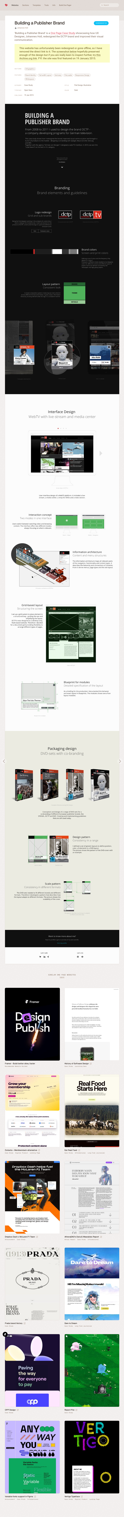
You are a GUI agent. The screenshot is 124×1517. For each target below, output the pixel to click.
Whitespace (29, 79)
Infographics (30, 69)
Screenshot (101, 23)
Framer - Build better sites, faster (20, 1063)
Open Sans (28, 90)
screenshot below (66, 51)
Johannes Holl (22, 28)
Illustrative (87, 85)
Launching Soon (81, 1066)
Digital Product (21, 1153)
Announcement (10, 1239)
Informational (80, 1153)
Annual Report (70, 1239)
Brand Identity (30, 75)
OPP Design (10, 1410)
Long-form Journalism (96, 1153)
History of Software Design (77, 1063)
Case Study (28, 85)
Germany (58, 75)
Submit (62, 977)
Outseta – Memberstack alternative (21, 1150)
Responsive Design (82, 75)
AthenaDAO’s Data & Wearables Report (82, 1236)
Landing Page (35, 1153)
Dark (76, 90)
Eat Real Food (71, 1150)
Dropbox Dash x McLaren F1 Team (20, 1236)
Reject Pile (69, 1410)
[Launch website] (91, 1064)
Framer (5, 1334)
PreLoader (68, 75)
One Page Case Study (63, 33)
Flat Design (78, 85)
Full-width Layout (45, 75)
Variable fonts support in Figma (19, 1496)
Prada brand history (13, 1323)
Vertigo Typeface (72, 1496)
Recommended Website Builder (16, 1066)
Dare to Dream (71, 1323)
